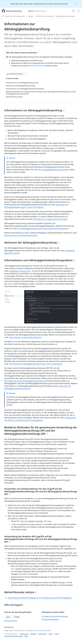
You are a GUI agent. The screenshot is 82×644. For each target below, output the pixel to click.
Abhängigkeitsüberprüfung (65, 16)
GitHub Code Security (36, 65)
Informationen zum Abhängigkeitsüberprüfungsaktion (39, 260)
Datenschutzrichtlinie (10, 621)
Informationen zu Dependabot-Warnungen (50, 219)
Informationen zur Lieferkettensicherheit (20, 235)
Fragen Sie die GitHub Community (55, 616)
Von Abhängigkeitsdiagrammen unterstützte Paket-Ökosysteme (43, 228)
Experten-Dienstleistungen (13, 636)
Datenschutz (42, 634)
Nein (16, 617)
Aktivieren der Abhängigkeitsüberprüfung (31, 242)
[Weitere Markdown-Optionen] (26, 74)
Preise (57, 634)
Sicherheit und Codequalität (15, 16)
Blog (26, 636)
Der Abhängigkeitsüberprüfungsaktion (53, 169)
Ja (8, 617)
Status (50, 634)
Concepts (30, 16)
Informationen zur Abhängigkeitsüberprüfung (34, 110)
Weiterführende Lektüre (20, 592)
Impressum (24, 634)
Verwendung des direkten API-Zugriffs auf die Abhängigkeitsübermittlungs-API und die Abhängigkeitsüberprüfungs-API (41, 539)
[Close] (76, 3)
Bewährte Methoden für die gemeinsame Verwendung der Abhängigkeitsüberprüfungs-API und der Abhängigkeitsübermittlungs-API (40, 430)
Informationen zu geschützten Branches (25, 337)
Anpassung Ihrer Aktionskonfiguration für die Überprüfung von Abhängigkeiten (40, 598)
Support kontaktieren (50, 619)
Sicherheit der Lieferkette (44, 16)
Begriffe (33, 634)
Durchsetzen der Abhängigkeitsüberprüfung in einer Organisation (35, 364)
